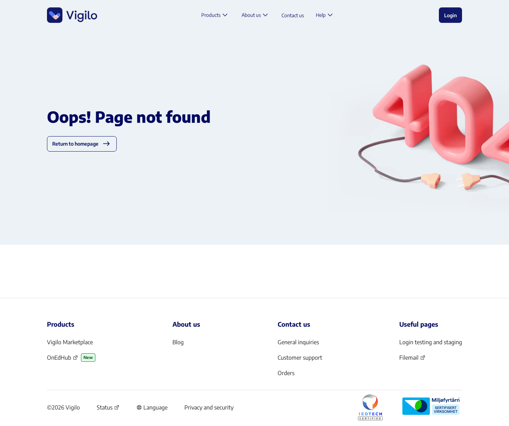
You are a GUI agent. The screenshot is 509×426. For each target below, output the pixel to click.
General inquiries (298, 342)
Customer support (300, 357)
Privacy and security (208, 407)
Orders (286, 373)
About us (256, 16)
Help (325, 16)
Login (450, 16)
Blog (178, 342)
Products (215, 16)
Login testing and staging (430, 342)
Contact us (292, 16)
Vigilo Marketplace (70, 342)
